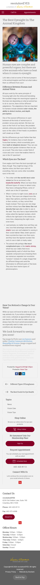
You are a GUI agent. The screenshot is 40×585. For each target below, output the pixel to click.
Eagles (5, 140)
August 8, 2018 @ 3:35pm (24, 367)
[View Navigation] (3, 12)
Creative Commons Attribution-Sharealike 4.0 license (18, 342)
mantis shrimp (30, 246)
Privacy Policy (10, 572)
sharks (8, 230)
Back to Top (20, 577)
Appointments (30, 12)
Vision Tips (23, 369)
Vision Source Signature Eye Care (20, 559)
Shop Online (19, 429)
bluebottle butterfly (13, 183)
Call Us (13, 12)
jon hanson (26, 339)
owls (30, 194)
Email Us (8, 517)
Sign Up (20, 443)
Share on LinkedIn (23, 373)
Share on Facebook (16, 373)
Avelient (31, 572)
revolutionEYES (23, 567)
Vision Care (11, 408)
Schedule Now (20, 460)
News (9, 404)
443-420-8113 (14, 507)
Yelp (20, 482)
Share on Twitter (20, 373)
